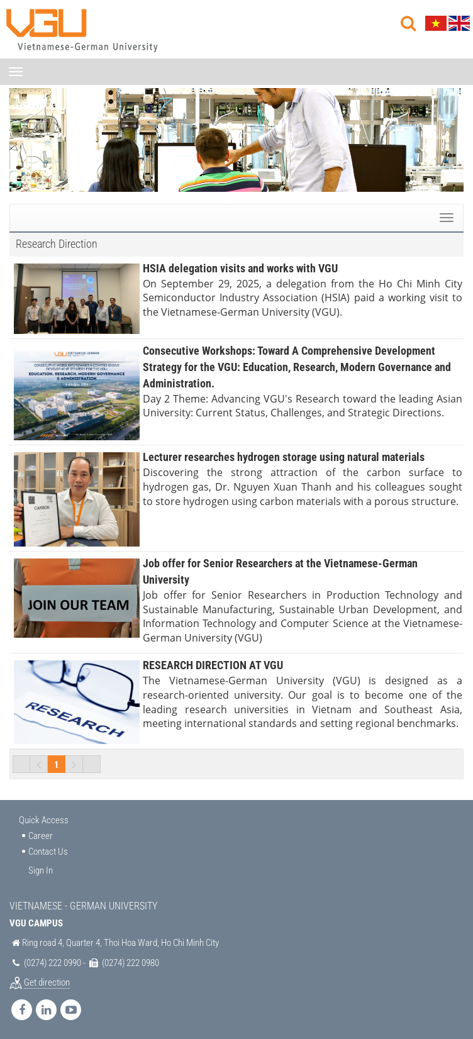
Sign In (40, 870)
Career (40, 836)
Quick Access (44, 820)
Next (74, 764)
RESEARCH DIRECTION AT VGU (213, 665)
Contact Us (48, 851)
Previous (39, 764)
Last (92, 764)
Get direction (47, 982)
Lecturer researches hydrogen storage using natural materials (284, 457)
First (21, 764)
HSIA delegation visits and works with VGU (240, 268)
